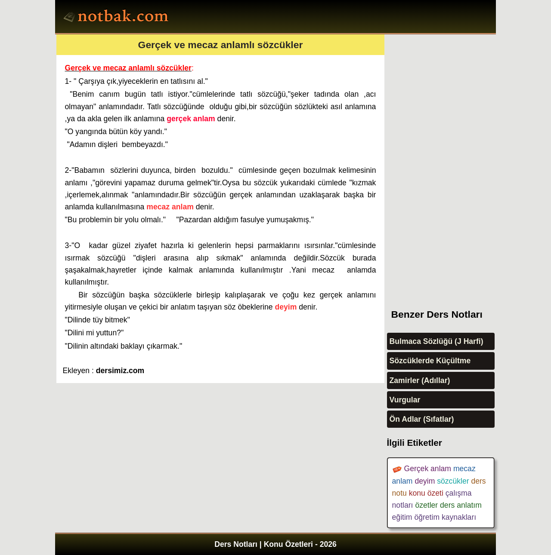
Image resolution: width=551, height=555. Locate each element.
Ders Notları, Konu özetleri (117, 17)
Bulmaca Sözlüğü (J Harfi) (436, 341)
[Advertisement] (451, 163)
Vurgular (405, 400)
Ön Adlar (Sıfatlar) (422, 419)
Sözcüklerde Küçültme (430, 360)
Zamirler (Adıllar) (420, 380)
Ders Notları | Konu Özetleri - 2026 (275, 544)
